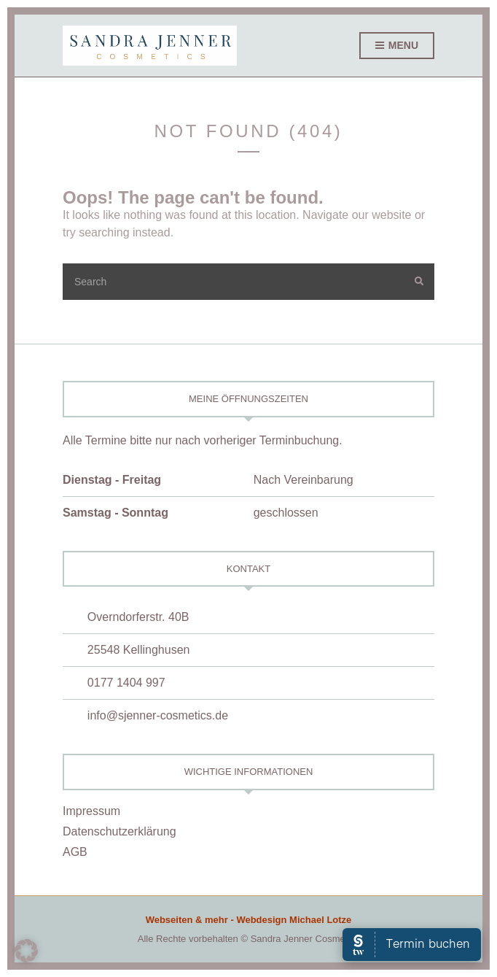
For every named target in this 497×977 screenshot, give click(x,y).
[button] (26, 950)
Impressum (91, 811)
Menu (396, 46)
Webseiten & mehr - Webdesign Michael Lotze (249, 919)
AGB (75, 852)
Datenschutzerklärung (119, 831)
